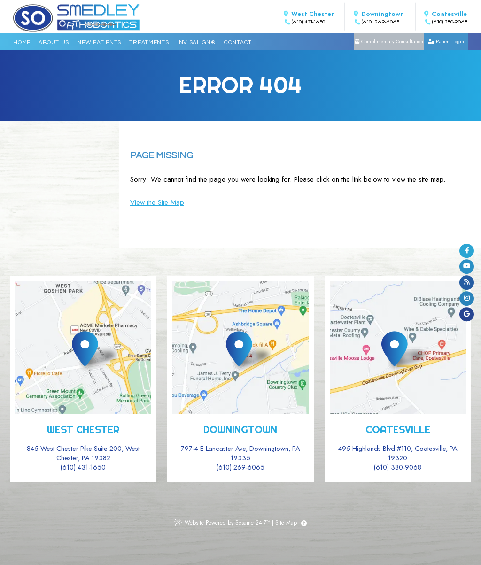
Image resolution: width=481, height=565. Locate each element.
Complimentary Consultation (392, 41)
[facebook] (466, 251)
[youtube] (466, 266)
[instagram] (466, 298)
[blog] (466, 282)
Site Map (286, 523)
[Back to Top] (304, 523)
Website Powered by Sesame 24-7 (222, 523)
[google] (466, 314)
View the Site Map (157, 202)
